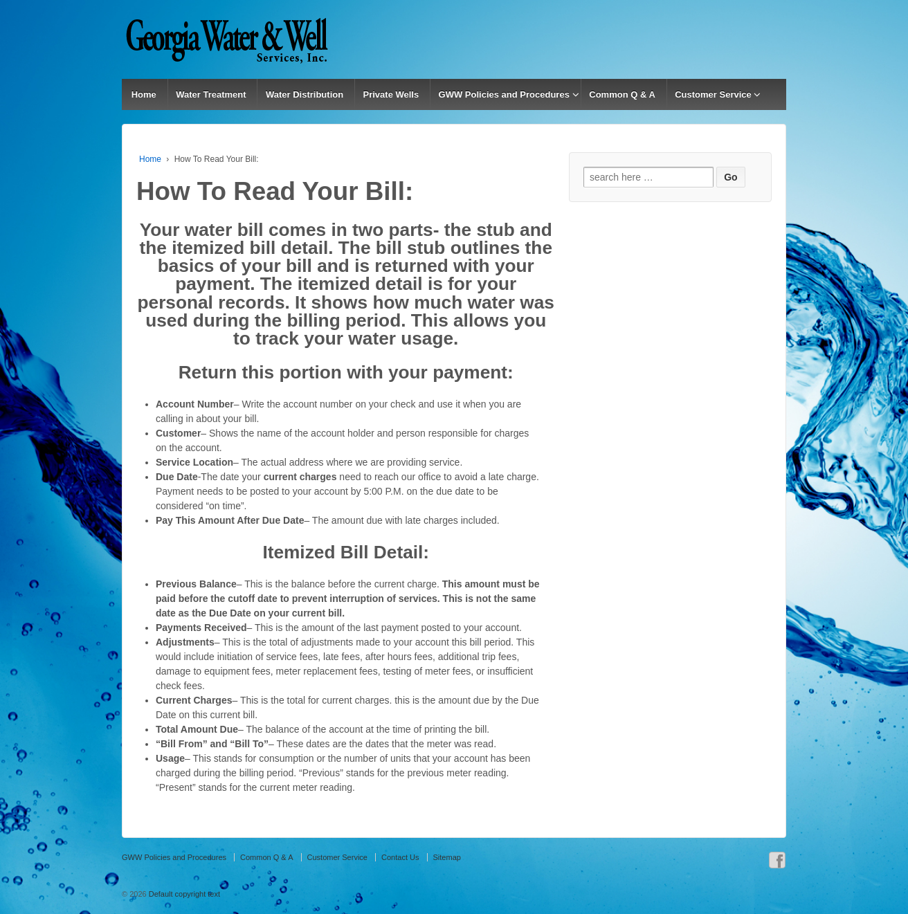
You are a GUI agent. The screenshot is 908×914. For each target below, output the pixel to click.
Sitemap (447, 857)
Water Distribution (304, 94)
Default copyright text (183, 894)
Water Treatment (211, 94)
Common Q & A (622, 94)
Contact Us (400, 857)
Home (143, 94)
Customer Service (713, 94)
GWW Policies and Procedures (504, 94)
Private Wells (391, 94)
